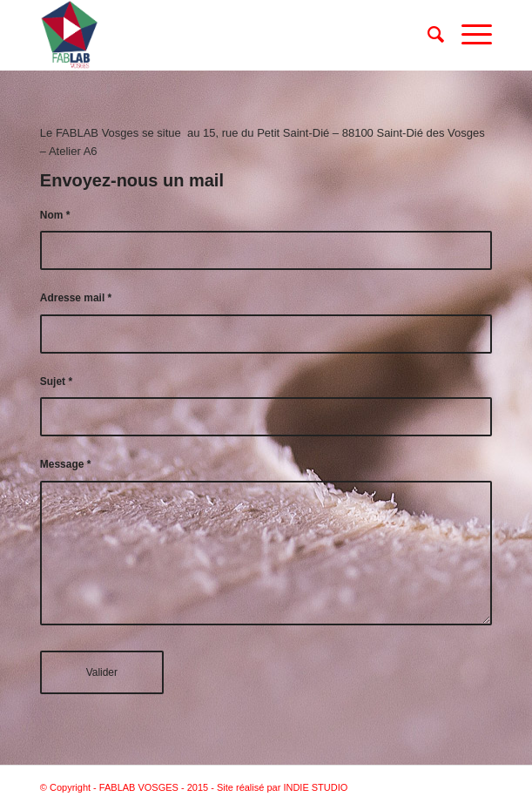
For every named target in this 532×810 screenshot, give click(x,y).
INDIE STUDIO (315, 787)
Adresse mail (75, 298)
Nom (55, 215)
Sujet (56, 381)
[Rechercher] (427, 35)
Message (65, 464)
